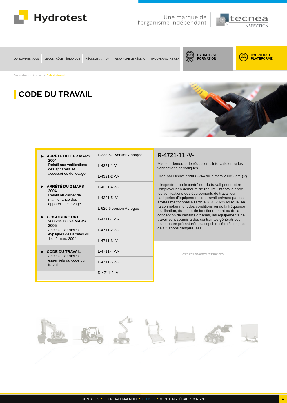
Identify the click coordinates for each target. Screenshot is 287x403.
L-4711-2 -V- (108, 230)
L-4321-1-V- (108, 165)
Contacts (90, 399)
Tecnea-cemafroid (120, 399)
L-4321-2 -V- (108, 176)
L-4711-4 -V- (108, 251)
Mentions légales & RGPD (182, 399)
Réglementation (97, 58)
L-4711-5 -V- (108, 262)
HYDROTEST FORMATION (212, 62)
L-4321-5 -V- (108, 198)
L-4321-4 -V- (108, 187)
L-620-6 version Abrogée (118, 208)
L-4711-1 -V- (108, 219)
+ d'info (148, 399)
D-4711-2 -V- (108, 272)
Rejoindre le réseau (130, 58)
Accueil (37, 75)
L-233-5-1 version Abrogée (120, 155)
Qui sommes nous (26, 58)
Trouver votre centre (168, 58)
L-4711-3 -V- (108, 240)
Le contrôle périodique (62, 58)
